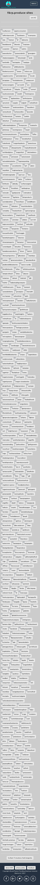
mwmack (27, 287)
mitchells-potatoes (8, 840)
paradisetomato (7, 732)
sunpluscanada (7, 359)
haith (26, 296)
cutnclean (15, 220)
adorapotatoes (7, 521)
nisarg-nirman (13, 390)
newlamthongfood (20, 710)
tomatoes (5, 278)
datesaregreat (20, 336)
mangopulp (30, 503)
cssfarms (28, 179)
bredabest (30, 426)
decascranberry (7, 215)
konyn (4, 669)
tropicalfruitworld (30, 148)
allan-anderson (19, 525)
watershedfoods (8, 363)
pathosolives (20, 444)
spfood (25, 768)
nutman (5, 260)
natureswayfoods (8, 399)
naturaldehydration (8, 161)
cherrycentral (31, 242)
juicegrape (5, 80)
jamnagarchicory (7, 647)
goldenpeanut (7, 139)
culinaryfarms (20, 359)
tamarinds (17, 813)
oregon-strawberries (22, 381)
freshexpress (29, 94)
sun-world (20, 85)
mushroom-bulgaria (18, 696)
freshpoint (5, 107)
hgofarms (16, 197)
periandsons (17, 737)
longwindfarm (27, 665)
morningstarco (17, 130)
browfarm (5, 166)
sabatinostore (7, 817)
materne (5, 395)
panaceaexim (6, 494)
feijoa (31, 710)
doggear (5, 665)
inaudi (27, 130)
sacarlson (17, 768)
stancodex (5, 440)
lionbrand (5, 530)
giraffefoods (24, 309)
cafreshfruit (17, 296)
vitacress (21, 238)
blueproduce (21, 548)
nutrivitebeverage (17, 719)
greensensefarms (17, 260)
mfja (32, 431)
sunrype (30, 386)
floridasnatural (7, 116)
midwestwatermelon (20, 683)
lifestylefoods (7, 413)
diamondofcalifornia (19, 579)
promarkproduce (7, 746)
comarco (5, 570)
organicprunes (7, 381)
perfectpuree (27, 98)
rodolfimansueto (7, 287)
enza (4, 390)
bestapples (16, 62)
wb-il (25, 813)
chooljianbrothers (23, 485)
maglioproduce (22, 363)
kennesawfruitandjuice (10, 656)
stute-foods (6, 813)
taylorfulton (29, 844)
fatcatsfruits (6, 525)
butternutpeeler (20, 835)
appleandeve (15, 98)
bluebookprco (22, 741)
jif (17, 40)
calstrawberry (31, 152)
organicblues (32, 354)
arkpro (4, 539)
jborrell (16, 651)
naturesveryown (24, 705)
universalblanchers (30, 826)
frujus (35, 606)
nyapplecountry (7, 76)
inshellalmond (15, 516)
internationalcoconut (9, 404)
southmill (5, 305)
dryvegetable (6, 754)
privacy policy (20, 868)
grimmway (5, 130)
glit (30, 278)
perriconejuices (30, 737)
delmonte (25, 40)
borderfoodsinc (7, 467)
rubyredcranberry (8, 808)
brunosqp (31, 552)
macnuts (5, 426)
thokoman (17, 826)
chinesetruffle (26, 390)
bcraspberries (7, 552)
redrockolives (28, 763)
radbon (4, 750)
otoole (4, 629)
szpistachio (28, 422)
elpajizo (13, 588)
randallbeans (31, 202)
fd (16, 593)
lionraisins (5, 350)
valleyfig (15, 184)
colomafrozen (6, 318)
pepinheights (19, 314)
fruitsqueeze (25, 606)
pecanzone (6, 737)
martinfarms (26, 674)
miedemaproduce (8, 458)
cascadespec (25, 561)
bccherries (5, 642)
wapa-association (8, 224)
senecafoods (6, 112)
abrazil (25, 516)
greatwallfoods (7, 763)
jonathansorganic (18, 449)
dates (12, 750)
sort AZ (33, 18)
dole (3, 40)
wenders (20, 300)
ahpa (29, 525)
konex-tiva (5, 660)
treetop (5, 98)
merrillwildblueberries (9, 354)
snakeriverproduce (29, 831)
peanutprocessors (21, 822)
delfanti (29, 575)
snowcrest (6, 197)
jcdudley (28, 638)
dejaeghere (20, 575)
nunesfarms (31, 449)
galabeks (26, 611)
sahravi (14, 278)
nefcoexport (6, 710)
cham (34, 561)
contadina (5, 211)
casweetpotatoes (17, 426)
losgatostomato (7, 377)
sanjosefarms (6, 772)
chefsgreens (26, 620)
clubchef (23, 278)
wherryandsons (7, 327)
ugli (29, 476)
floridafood (15, 372)
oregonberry (24, 404)
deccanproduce (7, 575)
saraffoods (31, 215)
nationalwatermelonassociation (12, 701)
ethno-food (27, 453)
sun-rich (33, 220)
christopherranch (8, 300)
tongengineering (8, 341)
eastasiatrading (7, 444)
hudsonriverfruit (22, 480)
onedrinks (5, 728)
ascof (21, 435)
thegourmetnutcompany (10, 620)
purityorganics (20, 817)
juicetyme (24, 651)
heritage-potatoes (22, 327)
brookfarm (14, 188)
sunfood (14, 498)
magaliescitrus (7, 314)
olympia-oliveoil (7, 274)
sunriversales (27, 777)
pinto (4, 741)
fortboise (15, 408)
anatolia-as (15, 530)
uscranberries (16, 166)
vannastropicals (26, 799)
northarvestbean (14, 453)
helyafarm (5, 633)
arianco (21, 503)
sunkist (26, 116)
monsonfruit (25, 687)
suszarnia (21, 750)
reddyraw (25, 754)
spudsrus (15, 674)
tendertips (6, 849)
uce (34, 507)
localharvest (6, 31)
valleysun (18, 422)
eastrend (26, 584)
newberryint (6, 714)
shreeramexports (8, 242)
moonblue (5, 692)
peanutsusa (32, 143)
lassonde (30, 112)
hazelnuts (5, 408)
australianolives (7, 202)
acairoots (5, 220)
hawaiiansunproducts (9, 251)
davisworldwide (24, 570)
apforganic (31, 489)
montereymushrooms (9, 134)
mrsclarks (5, 696)
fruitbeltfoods (29, 399)
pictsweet (14, 157)
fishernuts (27, 247)
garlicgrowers (32, 444)
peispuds (5, 615)
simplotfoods (20, 215)
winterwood (6, 795)
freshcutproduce (8, 597)
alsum (22, 251)
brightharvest (12, 431)
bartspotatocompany (9, 309)
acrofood (5, 584)
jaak (14, 642)
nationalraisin (19, 471)
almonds (17, 44)
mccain (32, 76)
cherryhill (29, 292)
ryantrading (21, 808)
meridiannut (23, 678)
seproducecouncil (22, 462)
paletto (4, 804)
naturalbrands (7, 476)
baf (26, 166)
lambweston (6, 67)
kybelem (15, 660)
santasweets (27, 772)
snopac (22, 354)
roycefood (5, 449)
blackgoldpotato (7, 548)
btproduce (23, 539)
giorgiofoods (6, 386)
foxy (29, 175)
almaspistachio (16, 148)
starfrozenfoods (24, 759)
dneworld (33, 579)
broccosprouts (20, 552)
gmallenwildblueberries (10, 265)
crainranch (33, 413)
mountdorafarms (26, 206)
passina (18, 732)
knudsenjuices (25, 804)
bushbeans (21, 35)
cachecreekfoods (8, 480)
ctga (3, 561)
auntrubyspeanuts (8, 179)
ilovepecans (23, 125)
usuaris (13, 507)
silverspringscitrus (8, 256)
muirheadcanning (20, 413)
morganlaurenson (18, 692)
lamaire (31, 660)
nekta (20, 179)
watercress (6, 543)
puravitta (14, 804)
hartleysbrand (32, 624)
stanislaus (31, 256)
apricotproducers (8, 534)
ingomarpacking (24, 161)
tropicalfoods (6, 89)
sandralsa (31, 817)
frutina (4, 611)
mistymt (5, 687)
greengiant (31, 53)
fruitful (4, 283)
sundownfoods (15, 777)
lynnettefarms (26, 669)
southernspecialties (9, 435)
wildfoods (14, 395)
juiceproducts (27, 197)
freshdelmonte (18, 80)
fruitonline (31, 377)
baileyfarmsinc (31, 300)
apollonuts (26, 530)
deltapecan (6, 579)
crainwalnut (27, 193)
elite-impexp (31, 588)
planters (15, 49)
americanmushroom (18, 305)
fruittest (24, 790)
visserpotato (17, 849)
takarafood (30, 750)
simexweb (27, 795)
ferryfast (5, 512)
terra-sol (5, 781)
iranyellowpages (24, 507)
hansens (5, 148)
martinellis (5, 62)
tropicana (26, 44)
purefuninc (27, 467)
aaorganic (5, 332)
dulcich (29, 251)
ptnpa (19, 399)
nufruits (5, 719)
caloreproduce (7, 557)
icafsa (30, 633)
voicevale (5, 193)
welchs (24, 49)
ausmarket (13, 539)
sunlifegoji (5, 799)
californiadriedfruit (31, 557)
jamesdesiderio (24, 642)
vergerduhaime (24, 786)
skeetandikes (6, 822)
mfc (32, 683)
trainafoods (6, 143)
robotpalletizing (31, 435)
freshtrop (5, 606)
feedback (31, 868)
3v (15, 318)
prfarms (23, 417)
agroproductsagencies (9, 417)
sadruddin (29, 224)
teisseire (5, 229)
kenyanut (20, 242)
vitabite (13, 678)
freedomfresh (17, 211)
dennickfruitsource (28, 345)
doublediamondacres (24, 341)
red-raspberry (7, 336)
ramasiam (25, 368)
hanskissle (13, 629)
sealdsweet (16, 350)
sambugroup (25, 188)
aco (28, 85)
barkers (30, 314)
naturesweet (25, 157)
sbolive (17, 772)
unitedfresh (33, 103)
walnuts (5, 507)
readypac (26, 62)
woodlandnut (6, 831)
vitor (16, 790)
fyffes (34, 134)
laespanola (15, 229)
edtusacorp (15, 584)
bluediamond (6, 44)
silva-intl (5, 188)
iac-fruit (5, 638)
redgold (23, 103)
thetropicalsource (17, 781)
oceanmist (5, 49)
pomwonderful (20, 53)
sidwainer (14, 206)
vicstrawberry (7, 790)
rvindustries (6, 768)
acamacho (33, 125)
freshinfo (33, 602)
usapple (15, 103)
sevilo (4, 777)
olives (18, 274)
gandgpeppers (15, 611)
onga (4, 453)
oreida (25, 89)
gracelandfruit (30, 260)
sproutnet (5, 103)
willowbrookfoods (31, 849)
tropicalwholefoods (8, 786)
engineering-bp (17, 170)
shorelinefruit (26, 139)
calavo (32, 166)
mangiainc (5, 674)
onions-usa (28, 71)
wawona (5, 157)
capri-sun (21, 175)
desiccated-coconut (24, 534)
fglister (31, 417)
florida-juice (6, 602)
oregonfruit (20, 152)
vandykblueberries (26, 332)
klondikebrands (7, 269)
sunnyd (33, 89)
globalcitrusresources (19, 615)
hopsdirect (30, 107)
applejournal (16, 193)
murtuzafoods (19, 494)
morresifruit (31, 692)
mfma (18, 269)
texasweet (24, 431)
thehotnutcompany (18, 633)
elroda (22, 588)
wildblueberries (19, 67)
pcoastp (15, 728)
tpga (23, 476)
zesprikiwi (5, 170)
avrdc (30, 58)
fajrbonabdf (21, 597)
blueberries (6, 368)
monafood (14, 687)
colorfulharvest (28, 566)
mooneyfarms (24, 134)
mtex (17, 139)
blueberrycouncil (8, 71)
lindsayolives (15, 665)
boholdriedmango (27, 512)
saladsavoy (30, 840)
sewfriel (27, 746)
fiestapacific (32, 597)
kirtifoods (5, 184)
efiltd (25, 350)
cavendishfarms (7, 292)
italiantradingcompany (17, 283)
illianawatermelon (17, 638)
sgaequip (5, 323)
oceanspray (32, 35)
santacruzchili (7, 471)
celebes (24, 220)
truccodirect (21, 458)
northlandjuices (7, 152)
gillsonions (21, 256)
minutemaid (21, 58)
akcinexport (28, 521)
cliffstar (5, 566)
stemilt (19, 94)
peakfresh (28, 732)
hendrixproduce (7, 462)
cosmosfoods (6, 422)
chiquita (17, 89)
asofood (20, 224)
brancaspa (23, 593)
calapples (18, 557)
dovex (19, 287)
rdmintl (18, 763)
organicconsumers (20, 31)
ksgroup (5, 498)
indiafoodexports (25, 318)
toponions (30, 494)
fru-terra (15, 606)
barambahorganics (8, 238)
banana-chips (6, 624)
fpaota (25, 602)
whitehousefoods (29, 269)
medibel (5, 678)
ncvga (24, 714)
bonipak (5, 345)
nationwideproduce (8, 705)
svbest (19, 844)
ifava (16, 476)
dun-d (18, 467)
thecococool (15, 566)
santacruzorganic (8, 85)
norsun (16, 714)
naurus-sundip (26, 265)
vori (3, 431)
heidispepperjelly (26, 629)
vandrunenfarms (18, 107)
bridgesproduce (19, 386)
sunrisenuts (6, 826)
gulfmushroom (19, 624)
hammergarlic (6, 835)
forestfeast (20, 202)
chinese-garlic (21, 647)
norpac (14, 332)
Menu (34, 4)
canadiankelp (13, 561)
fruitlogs (5, 588)
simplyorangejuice (8, 58)
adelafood (17, 795)
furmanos (25, 229)
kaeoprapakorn (25, 498)
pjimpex (11, 741)
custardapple (6, 247)
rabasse (25, 274)
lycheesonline (19, 112)
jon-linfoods (33, 647)
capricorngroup (30, 211)
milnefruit (5, 121)
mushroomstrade (8, 94)
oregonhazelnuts (19, 143)
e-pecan (33, 822)
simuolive (18, 247)
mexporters (6, 683)
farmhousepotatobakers (20, 323)
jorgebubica (6, 651)
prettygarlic (20, 377)
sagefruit (5, 372)
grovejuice (19, 292)
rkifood (19, 746)
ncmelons (32, 714)
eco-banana (6, 296)
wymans (18, 116)
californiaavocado (8, 35)
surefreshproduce (19, 440)
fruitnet (11, 40)
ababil (13, 503)
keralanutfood (25, 656)
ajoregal (17, 831)
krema (25, 372)
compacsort (30, 80)
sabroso (31, 808)
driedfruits (30, 471)
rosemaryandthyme (8, 759)
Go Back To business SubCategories (20, 858)
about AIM (9, 868)
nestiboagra (15, 345)
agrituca (18, 521)
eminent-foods (7, 593)
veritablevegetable (8, 175)
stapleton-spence (8, 485)
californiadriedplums (9, 125)
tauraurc (5, 206)
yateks (17, 754)
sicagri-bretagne (7, 844)
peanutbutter (7, 53)
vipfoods (16, 368)
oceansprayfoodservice (10, 723)
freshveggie (20, 233)
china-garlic (25, 395)
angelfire (5, 503)
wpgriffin (31, 440)
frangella (16, 602)
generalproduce (21, 76)
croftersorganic (26, 184)
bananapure (17, 543)
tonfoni (15, 799)
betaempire (28, 543)
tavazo (19, 71)
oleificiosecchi (26, 723)
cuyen (13, 570)
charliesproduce (17, 121)
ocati (28, 719)
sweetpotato (14, 669)
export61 (15, 512)
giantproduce (26, 408)
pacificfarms (25, 728)
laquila (24, 660)
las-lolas (21, 840)
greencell (21, 489)
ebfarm (4, 516)
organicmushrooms (8, 489)
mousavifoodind (7, 233)
